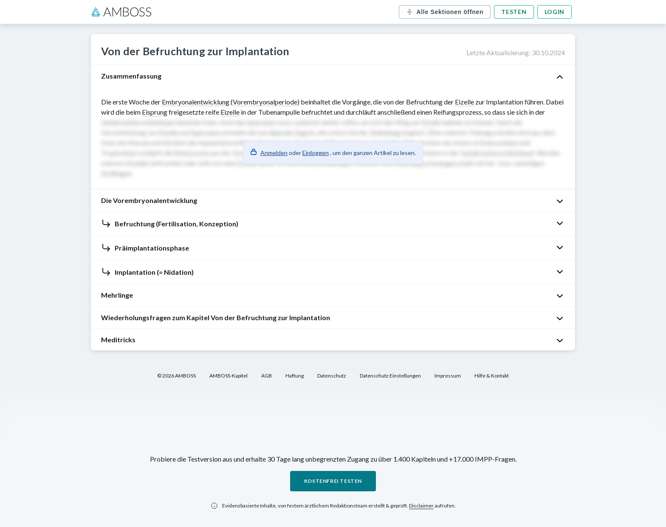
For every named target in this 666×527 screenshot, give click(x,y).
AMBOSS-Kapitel (228, 375)
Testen (513, 11)
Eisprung (154, 112)
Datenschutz (331, 375)
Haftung (294, 375)
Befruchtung (424, 102)
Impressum (448, 375)
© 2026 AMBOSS (176, 375)
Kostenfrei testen (333, 481)
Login (555, 11)
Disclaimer (421, 505)
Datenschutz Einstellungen (390, 375)
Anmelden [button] (274, 152)
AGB (266, 375)
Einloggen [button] (315, 152)
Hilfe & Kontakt (491, 375)
